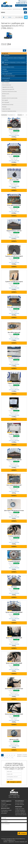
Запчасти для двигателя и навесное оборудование (13, 57)
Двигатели (5, 55)
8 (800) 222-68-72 (21, 3)
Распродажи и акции (6, 810)
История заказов (19, 804)
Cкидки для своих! (19, 808)
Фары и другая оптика (7, 73)
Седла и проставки (6, 109)
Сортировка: (4, 115)
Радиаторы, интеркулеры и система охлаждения (14, 62)
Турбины (5, 60)
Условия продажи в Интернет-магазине (20, 810)
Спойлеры (4, 69)
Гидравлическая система (7, 87)
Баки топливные (5, 82)
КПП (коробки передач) (8, 76)
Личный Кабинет (19, 803)
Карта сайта (4, 806)
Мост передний (5, 102)
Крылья (3, 95)
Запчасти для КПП (6, 78)
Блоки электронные (6, 85)
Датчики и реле (5, 93)
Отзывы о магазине (6, 804)
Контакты (3, 803)
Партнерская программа (4, 812)
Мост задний (5, 100)
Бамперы (5, 71)
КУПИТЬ (14, 139)
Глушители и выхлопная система (9, 91)
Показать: (20, 115)
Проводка (4, 106)
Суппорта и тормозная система (9, 111)
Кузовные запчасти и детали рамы (9, 98)
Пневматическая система (7, 104)
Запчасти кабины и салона (8, 67)
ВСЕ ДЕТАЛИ (5, 53)
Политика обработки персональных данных (20, 813)
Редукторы (5, 80)
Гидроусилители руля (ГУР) (8, 89)
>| (12, 757)
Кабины (5, 65)
